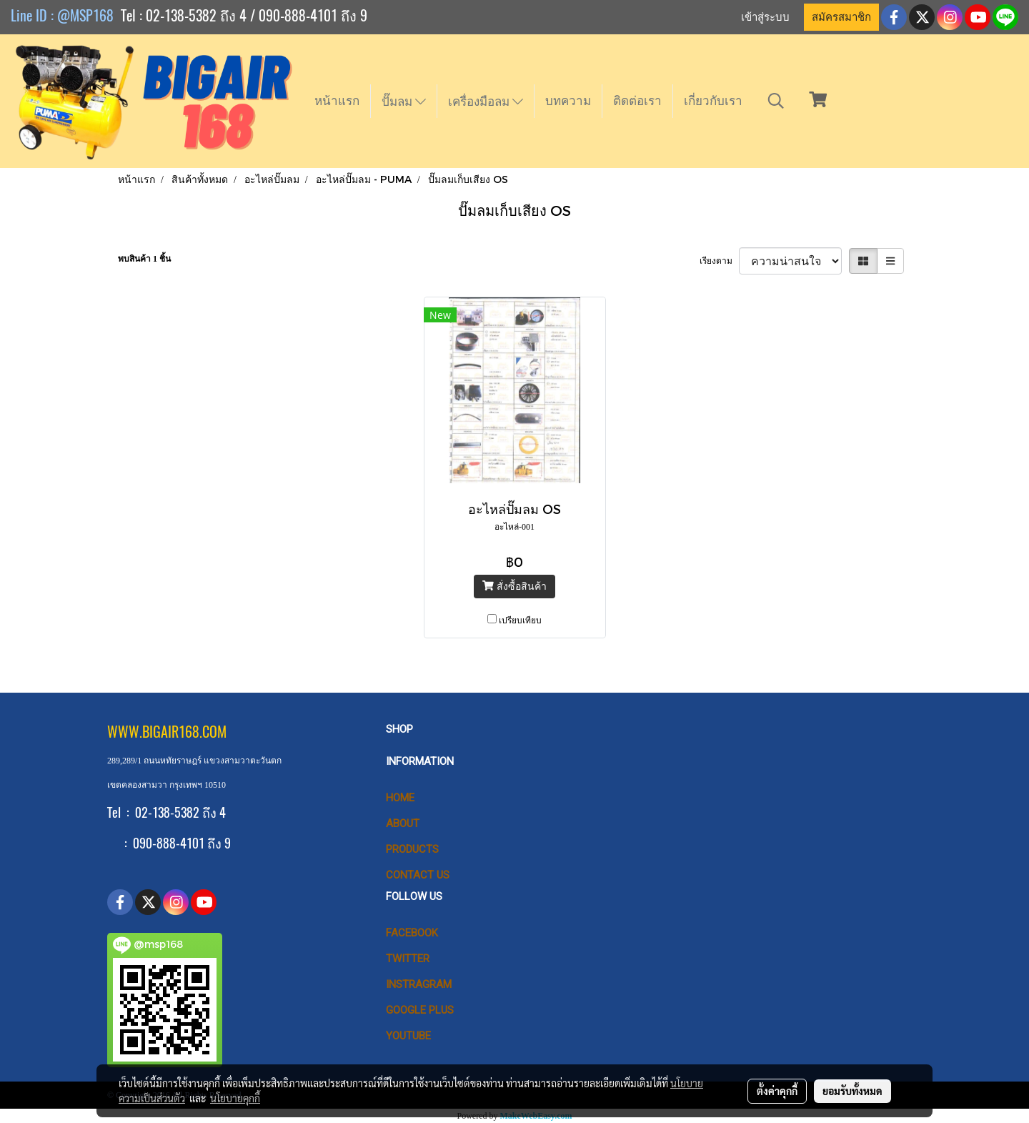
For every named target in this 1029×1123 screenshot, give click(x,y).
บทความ (568, 101)
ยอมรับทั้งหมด (852, 1090)
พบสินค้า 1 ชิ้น (144, 259)
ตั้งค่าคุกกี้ (777, 1090)
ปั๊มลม (404, 101)
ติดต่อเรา (637, 101)
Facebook (412, 932)
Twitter (407, 958)
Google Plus (420, 1010)
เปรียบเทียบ (520, 620)
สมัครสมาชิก (841, 17)
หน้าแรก (336, 101)
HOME (400, 797)
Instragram (419, 984)
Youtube (408, 1035)
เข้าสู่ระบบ (765, 17)
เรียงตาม (719, 261)
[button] (776, 100)
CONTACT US (417, 875)
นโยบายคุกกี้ (235, 1098)
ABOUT (402, 823)
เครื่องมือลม (485, 101)
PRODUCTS (412, 849)
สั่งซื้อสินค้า (514, 585)
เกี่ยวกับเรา (713, 101)
